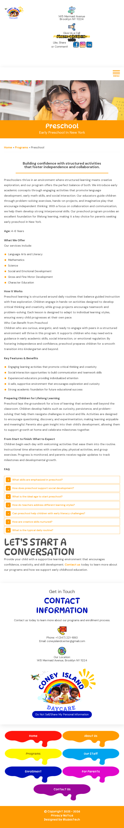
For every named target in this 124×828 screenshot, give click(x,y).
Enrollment (33, 771)
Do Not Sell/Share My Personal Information (62, 714)
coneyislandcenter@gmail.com (66, 641)
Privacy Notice (62, 815)
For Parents (91, 771)
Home (8, 147)
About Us (90, 736)
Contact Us (62, 789)
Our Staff (91, 753)
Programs (21, 147)
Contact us (72, 565)
